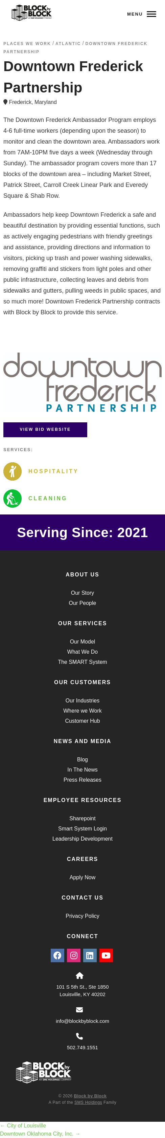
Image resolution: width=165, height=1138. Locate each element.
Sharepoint (82, 818)
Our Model (82, 642)
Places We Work (27, 43)
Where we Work (82, 711)
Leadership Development (82, 839)
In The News (82, 770)
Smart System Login (82, 828)
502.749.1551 (82, 1047)
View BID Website (45, 429)
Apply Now (82, 877)
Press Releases (82, 780)
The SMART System (82, 662)
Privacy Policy (82, 916)
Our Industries (82, 700)
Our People (82, 603)
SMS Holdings (88, 1102)
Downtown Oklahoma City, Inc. (40, 1134)
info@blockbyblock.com (82, 1021)
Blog (82, 759)
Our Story (82, 593)
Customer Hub (82, 721)
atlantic (68, 43)
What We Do (82, 652)
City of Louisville (23, 1126)
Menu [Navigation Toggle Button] (141, 14)
